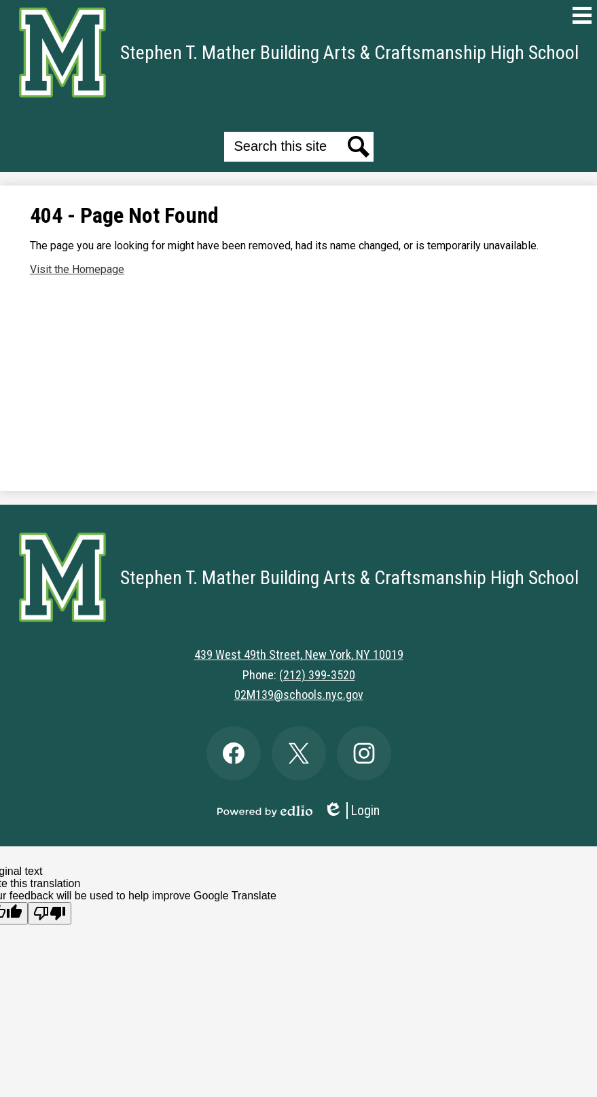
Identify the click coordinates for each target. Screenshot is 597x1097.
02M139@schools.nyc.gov (298, 694)
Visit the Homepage (77, 269)
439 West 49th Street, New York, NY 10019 (298, 654)
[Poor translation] (49, 913)
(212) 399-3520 (317, 675)
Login (351, 810)
